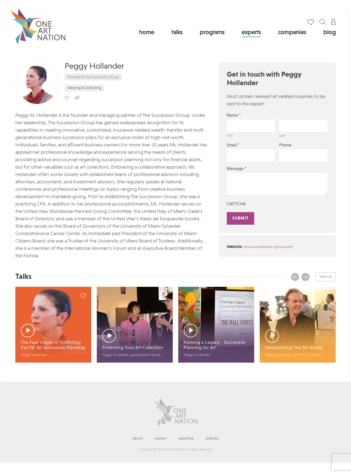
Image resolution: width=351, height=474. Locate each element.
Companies (292, 33)
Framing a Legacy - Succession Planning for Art (215, 345)
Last (282, 135)
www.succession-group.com (268, 247)
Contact (160, 438)
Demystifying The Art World (293, 348)
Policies (212, 438)
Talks (176, 33)
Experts (251, 33)
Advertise (186, 438)
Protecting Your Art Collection (132, 348)
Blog (329, 33)
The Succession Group (102, 77)
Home (146, 33)
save (67, 98)
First (229, 135)
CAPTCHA (236, 204)
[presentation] (295, 277)
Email (233, 145)
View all (325, 277)
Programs (212, 33)
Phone (285, 145)
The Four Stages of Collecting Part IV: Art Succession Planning (53, 345)
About (138, 438)
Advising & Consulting (84, 88)
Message (237, 168)
